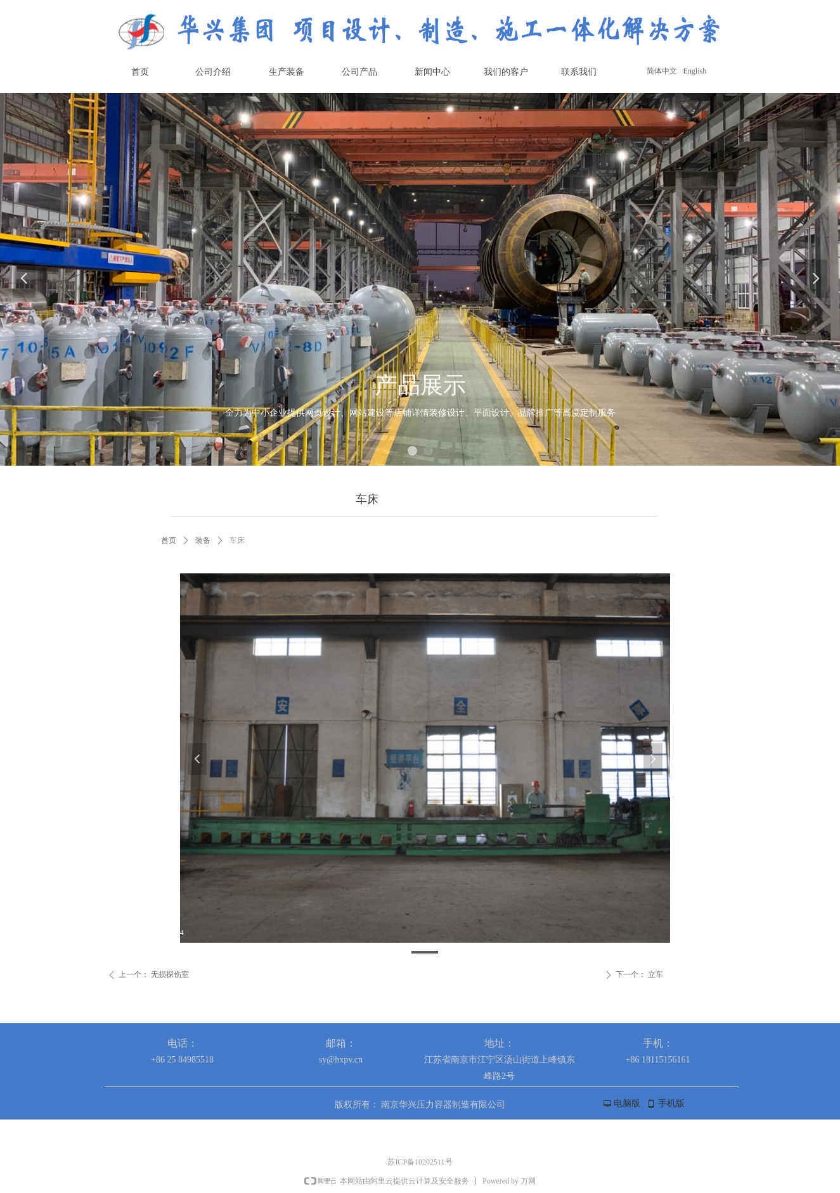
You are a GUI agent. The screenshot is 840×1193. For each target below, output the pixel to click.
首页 (168, 540)
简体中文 (662, 71)
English (695, 71)
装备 (202, 540)
